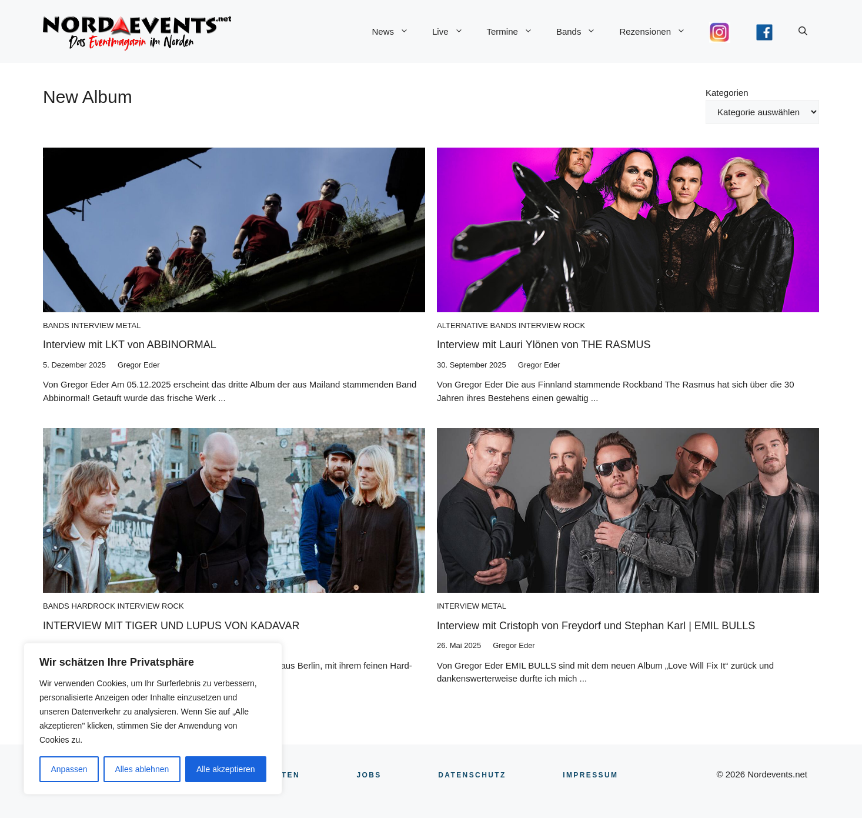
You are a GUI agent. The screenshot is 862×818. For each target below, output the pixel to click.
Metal (128, 325)
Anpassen (69, 769)
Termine (515, 31)
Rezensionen (658, 31)
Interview (92, 325)
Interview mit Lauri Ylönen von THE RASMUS (543, 344)
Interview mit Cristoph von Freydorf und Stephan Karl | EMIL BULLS (596, 626)
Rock (574, 325)
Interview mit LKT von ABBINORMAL (129, 344)
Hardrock (93, 606)
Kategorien (727, 93)
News (396, 31)
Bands (582, 31)
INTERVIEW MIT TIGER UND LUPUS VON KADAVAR (171, 626)
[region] (153, 718)
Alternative (462, 325)
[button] (803, 31)
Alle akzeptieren (225, 769)
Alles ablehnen (142, 769)
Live (453, 31)
